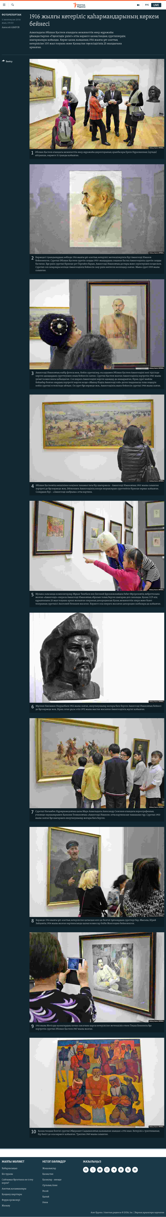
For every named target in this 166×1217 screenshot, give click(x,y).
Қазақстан (47, 1174)
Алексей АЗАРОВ (10, 27)
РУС (147, 5)
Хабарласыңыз (9, 1168)
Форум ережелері (11, 1200)
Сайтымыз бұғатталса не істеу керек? (17, 1181)
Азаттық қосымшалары (14, 1189)
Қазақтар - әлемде (52, 1180)
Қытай (45, 1197)
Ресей (45, 1191)
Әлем (45, 1202)
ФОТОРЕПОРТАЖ (11, 15)
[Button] (7, 62)
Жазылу (6, 1206)
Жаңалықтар (49, 1168)
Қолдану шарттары (12, 1194)
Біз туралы (7, 1174)
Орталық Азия (49, 1185)
